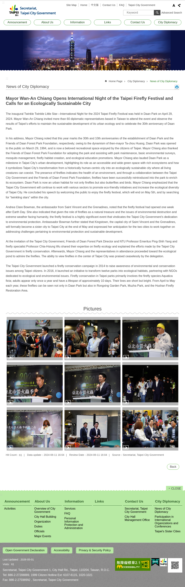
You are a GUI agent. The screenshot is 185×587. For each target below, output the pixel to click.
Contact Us (108, 5)
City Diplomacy (167, 22)
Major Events (42, 536)
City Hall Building (45, 516)
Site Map (71, 5)
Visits (6, 562)
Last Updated (10, 558)
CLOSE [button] (176, 488)
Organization (42, 521)
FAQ (121, 5)
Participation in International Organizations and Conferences (166, 521)
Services (69, 508)
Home (83, 5)
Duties (38, 526)
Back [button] (173, 466)
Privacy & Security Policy (95, 550)
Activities (10, 508)
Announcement (17, 22)
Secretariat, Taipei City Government (34, 10)
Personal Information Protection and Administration (73, 523)
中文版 (95, 4)
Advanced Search (171, 12)
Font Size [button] (174, 5)
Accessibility (62, 550)
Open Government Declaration (25, 550)
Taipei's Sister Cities (167, 531)
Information (77, 22)
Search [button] (157, 12)
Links (107, 22)
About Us (47, 22)
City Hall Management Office (137, 518)
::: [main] (7, 78)
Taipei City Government (141, 5)
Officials (39, 531)
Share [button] (179, 5)
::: (3, 2)
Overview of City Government (44, 510)
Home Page (115, 81)
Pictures (92, 309)
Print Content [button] (177, 87)
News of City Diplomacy (163, 81)
